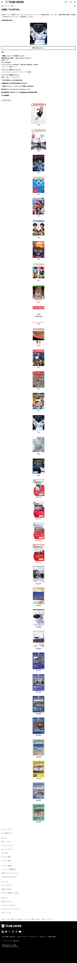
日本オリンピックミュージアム (9, 873)
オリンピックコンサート (7, 849)
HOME (2, 919)
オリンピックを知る (10, 919)
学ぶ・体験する (18, 919)
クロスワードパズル (6, 913)
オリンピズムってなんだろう (8, 905)
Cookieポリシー (43, 936)
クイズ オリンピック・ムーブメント (10, 909)
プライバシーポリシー (33, 936)
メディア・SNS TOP (6, 885)
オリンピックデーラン (6, 845)
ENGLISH (17, 940)
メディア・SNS (27, 919)
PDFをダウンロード (38, 48)
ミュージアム (4, 940)
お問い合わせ (12, 936)
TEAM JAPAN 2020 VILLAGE (8, 877)
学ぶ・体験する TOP (6, 833)
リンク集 (18, 936)
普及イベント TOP (5, 841)
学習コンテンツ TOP (6, 901)
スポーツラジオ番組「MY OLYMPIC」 (10, 893)
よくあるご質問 (5, 936)
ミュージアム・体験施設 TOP (8, 869)
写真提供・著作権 (51, 936)
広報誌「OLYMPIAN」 (6, 889)
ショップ (10, 940)
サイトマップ (24, 936)
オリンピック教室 (5, 857)
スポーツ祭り (4, 853)
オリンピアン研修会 (6, 860)
